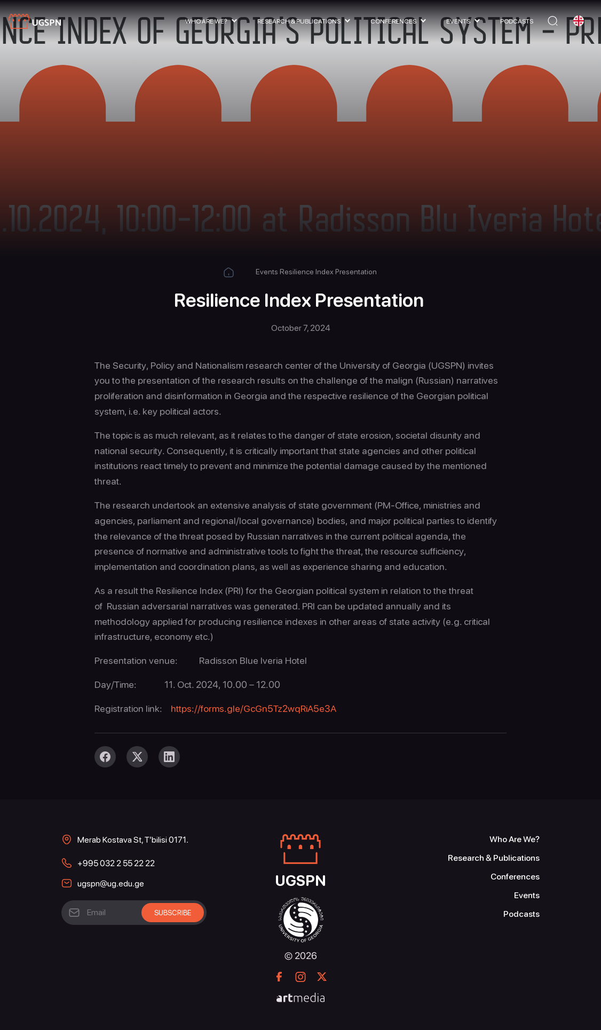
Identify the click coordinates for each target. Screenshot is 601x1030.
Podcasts (516, 21)
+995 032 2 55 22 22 (116, 863)
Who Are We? (206, 21)
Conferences (393, 21)
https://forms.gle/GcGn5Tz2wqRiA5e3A (253, 708)
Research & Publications (299, 21)
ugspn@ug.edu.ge (110, 883)
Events (458, 21)
